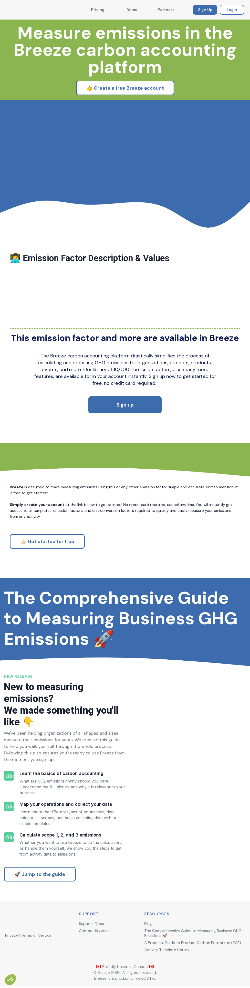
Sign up (125, 405)
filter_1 (9, 776)
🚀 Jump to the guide (39, 874)
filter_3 (9, 837)
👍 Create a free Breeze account (125, 88)
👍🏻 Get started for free (47, 541)
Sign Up (205, 9)
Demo (131, 9)
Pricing (97, 9)
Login (232, 9)
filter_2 (9, 806)
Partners (166, 9)
